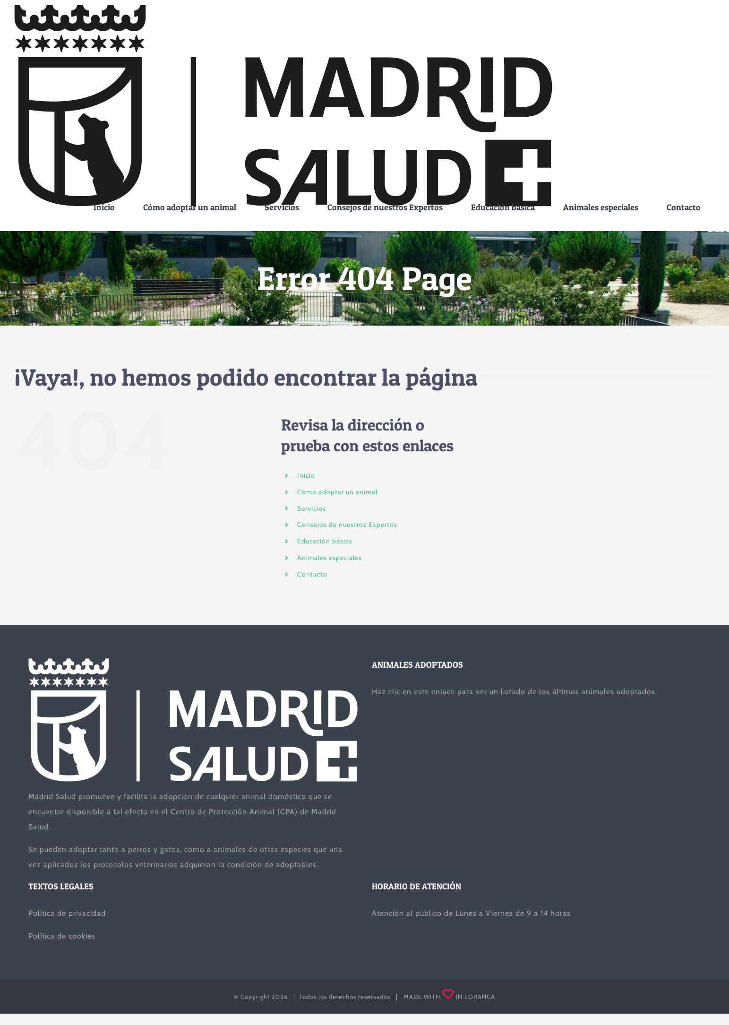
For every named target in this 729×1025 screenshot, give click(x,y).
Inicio (306, 475)
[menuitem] (104, 207)
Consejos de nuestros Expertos (347, 524)
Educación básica (324, 541)
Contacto (312, 574)
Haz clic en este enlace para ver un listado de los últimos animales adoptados (513, 691)
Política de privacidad (67, 913)
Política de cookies (61, 935)
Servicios (311, 508)
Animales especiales (329, 557)
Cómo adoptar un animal (337, 492)
